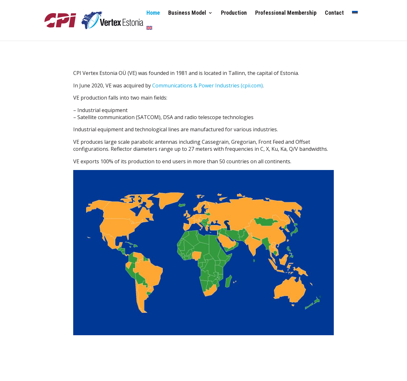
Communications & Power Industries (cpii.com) (207, 85)
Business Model (187, 13)
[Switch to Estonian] (355, 18)
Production (234, 13)
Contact (334, 13)
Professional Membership (286, 13)
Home (153, 13)
